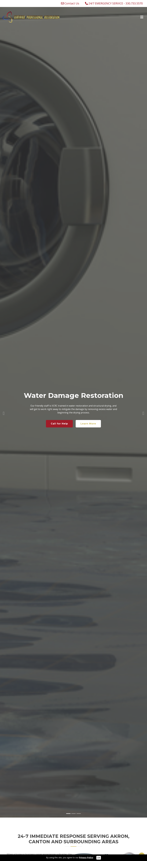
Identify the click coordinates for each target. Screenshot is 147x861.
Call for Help (59, 415)
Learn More (88, 415)
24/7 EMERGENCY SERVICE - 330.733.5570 (115, 3)
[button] (3, 404)
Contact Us (71, 3)
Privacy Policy (86, 857)
